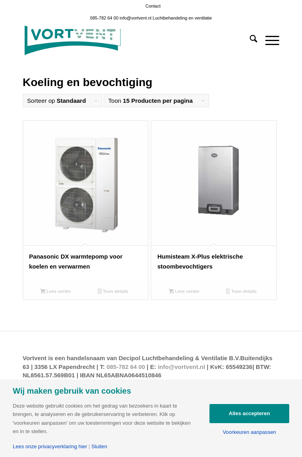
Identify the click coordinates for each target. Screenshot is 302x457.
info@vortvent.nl (136, 18)
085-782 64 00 (104, 18)
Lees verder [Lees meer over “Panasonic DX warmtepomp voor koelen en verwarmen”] (55, 292)
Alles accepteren (249, 413)
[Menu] (268, 40)
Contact (153, 6)
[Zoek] (249, 40)
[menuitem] (153, 6)
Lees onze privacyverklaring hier (50, 446)
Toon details (113, 292)
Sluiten (99, 446)
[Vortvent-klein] (125, 40)
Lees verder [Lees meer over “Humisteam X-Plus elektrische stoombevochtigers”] (184, 292)
